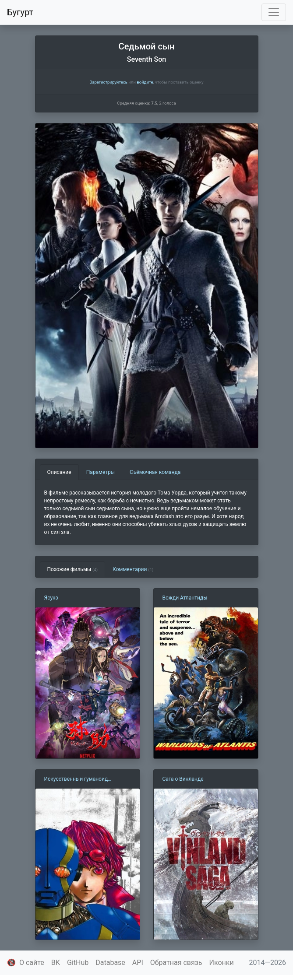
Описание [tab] (59, 472)
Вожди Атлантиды (185, 598)
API (137, 962)
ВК (55, 962)
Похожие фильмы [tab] (72, 569)
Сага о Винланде (183, 779)
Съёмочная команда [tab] (155, 472)
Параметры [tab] (100, 472)
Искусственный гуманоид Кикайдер (76, 779)
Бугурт (20, 12)
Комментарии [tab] (133, 569)
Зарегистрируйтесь (108, 82)
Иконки (221, 962)
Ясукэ (51, 598)
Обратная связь (176, 962)
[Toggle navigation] (273, 12)
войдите (145, 82)
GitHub (77, 962)
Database (110, 962)
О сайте (31, 962)
